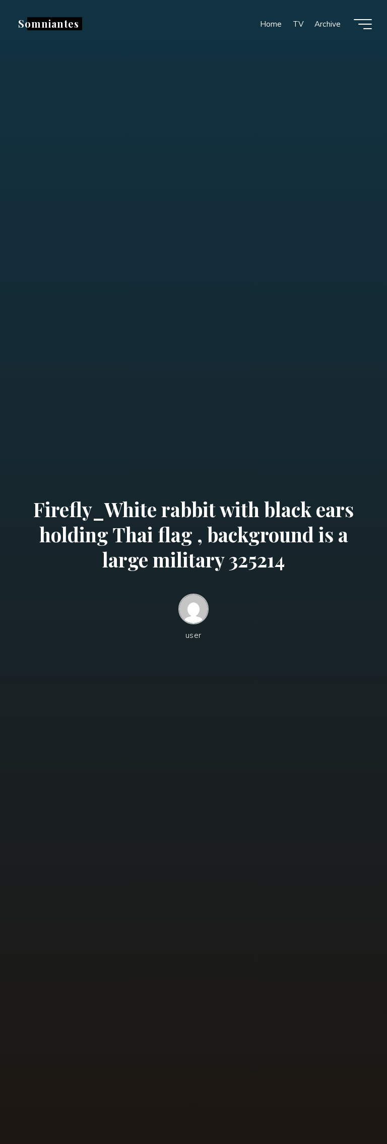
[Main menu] (363, 24)
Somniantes (48, 23)
